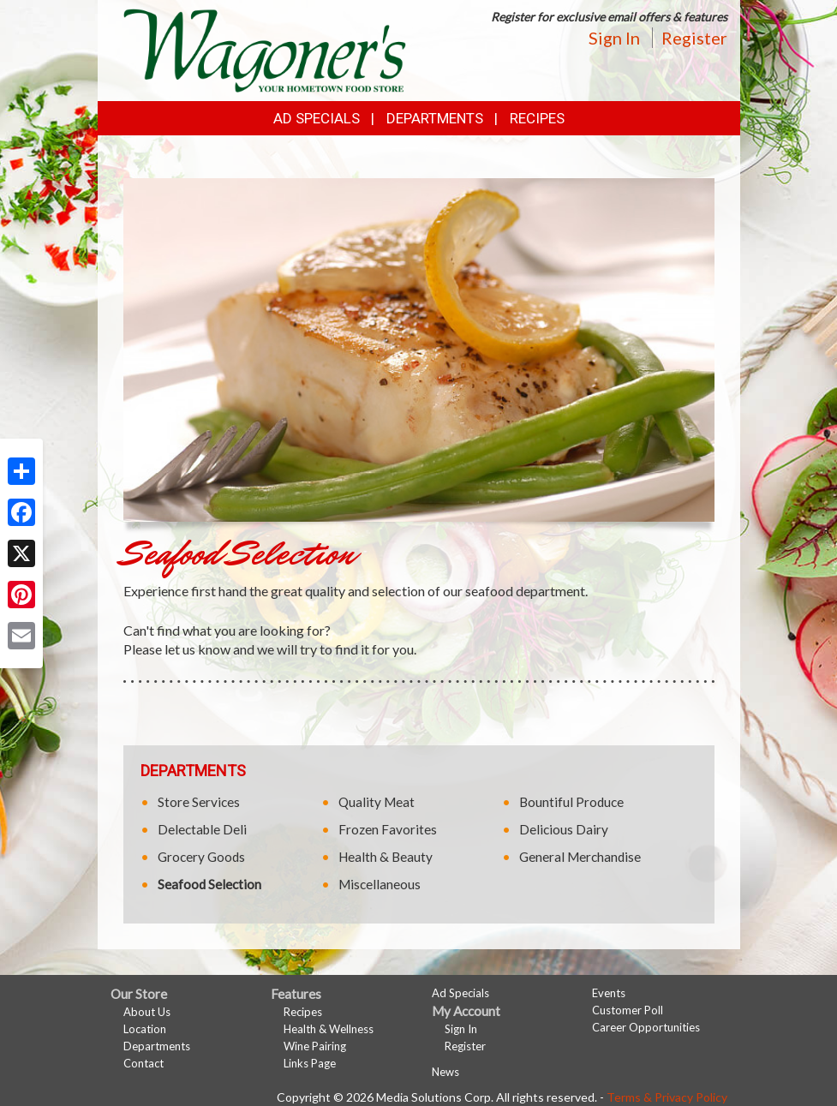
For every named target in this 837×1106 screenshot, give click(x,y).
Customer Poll (627, 1010)
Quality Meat (376, 802)
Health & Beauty (385, 856)
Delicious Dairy (563, 829)
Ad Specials (316, 118)
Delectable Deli (202, 829)
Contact (143, 1063)
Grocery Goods (201, 856)
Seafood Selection (209, 884)
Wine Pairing (315, 1046)
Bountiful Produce (571, 802)
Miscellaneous (379, 884)
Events (608, 993)
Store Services (199, 802)
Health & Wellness (329, 1029)
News (445, 1072)
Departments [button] (434, 118)
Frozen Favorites (387, 829)
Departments (156, 1046)
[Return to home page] (264, 48)
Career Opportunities (646, 1027)
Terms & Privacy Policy (667, 1097)
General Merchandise (580, 856)
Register (694, 37)
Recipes (537, 118)
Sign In (614, 37)
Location (144, 1029)
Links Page (310, 1063)
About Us (146, 1012)
